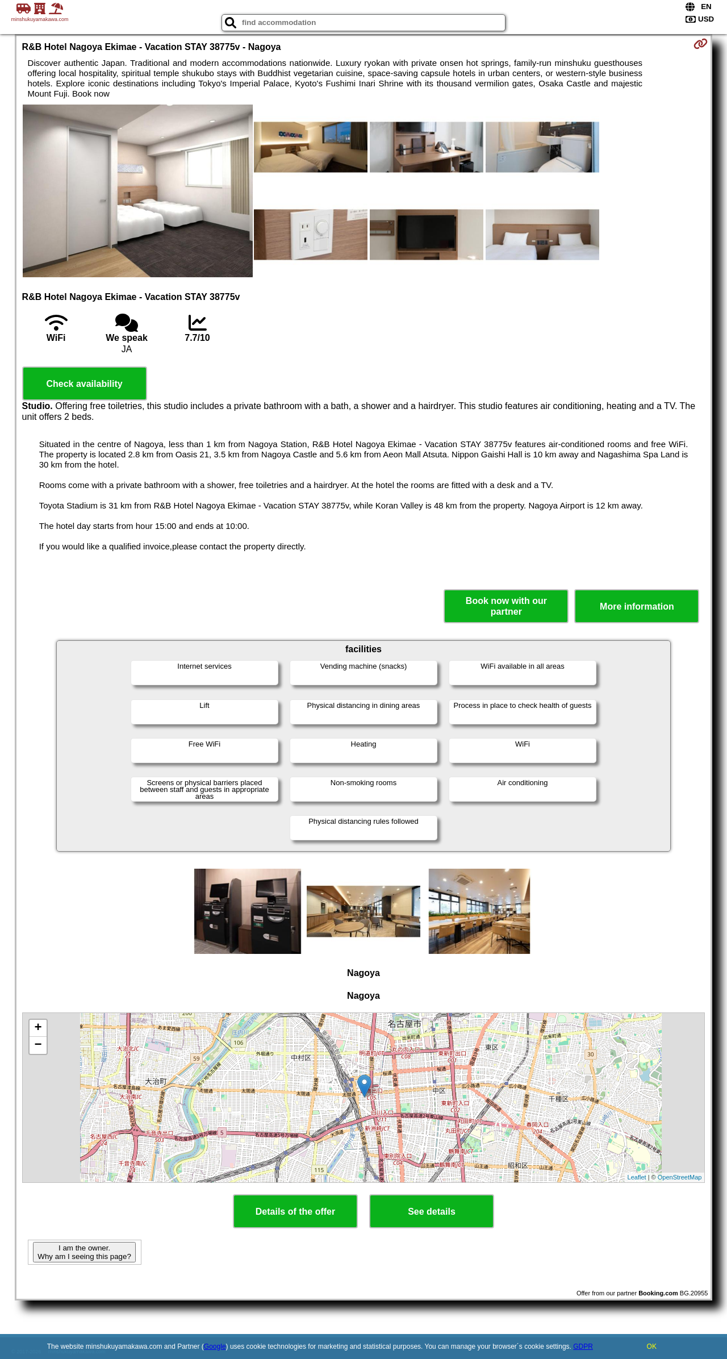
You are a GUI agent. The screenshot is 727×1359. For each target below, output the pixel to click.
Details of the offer (295, 1211)
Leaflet (637, 1177)
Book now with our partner (506, 606)
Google (215, 1346)
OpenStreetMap (680, 1177)
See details (432, 1211)
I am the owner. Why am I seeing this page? (84, 1252)
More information (637, 606)
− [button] (37, 1045)
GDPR (583, 1346)
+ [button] (37, 1028)
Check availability (84, 384)
